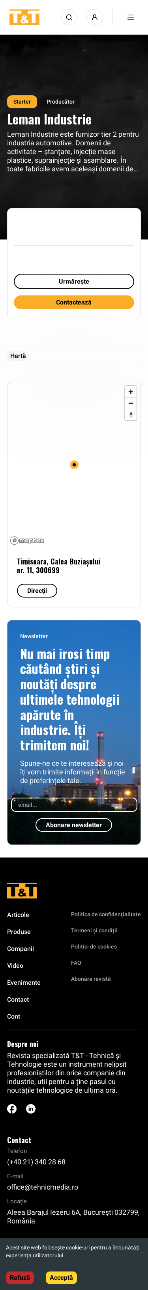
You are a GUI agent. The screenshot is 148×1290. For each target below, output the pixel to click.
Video (15, 965)
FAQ (76, 963)
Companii (20, 948)
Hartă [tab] (18, 356)
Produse (19, 931)
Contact (18, 999)
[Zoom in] (131, 391)
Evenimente (24, 982)
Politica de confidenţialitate (106, 914)
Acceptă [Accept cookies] (61, 1277)
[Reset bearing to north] (131, 414)
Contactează (74, 302)
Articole (18, 915)
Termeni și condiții (94, 930)
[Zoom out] (131, 403)
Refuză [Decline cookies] (20, 1277)
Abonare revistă (91, 979)
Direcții (37, 590)
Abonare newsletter (74, 825)
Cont (13, 1016)
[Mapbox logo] (27, 540)
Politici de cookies (94, 946)
